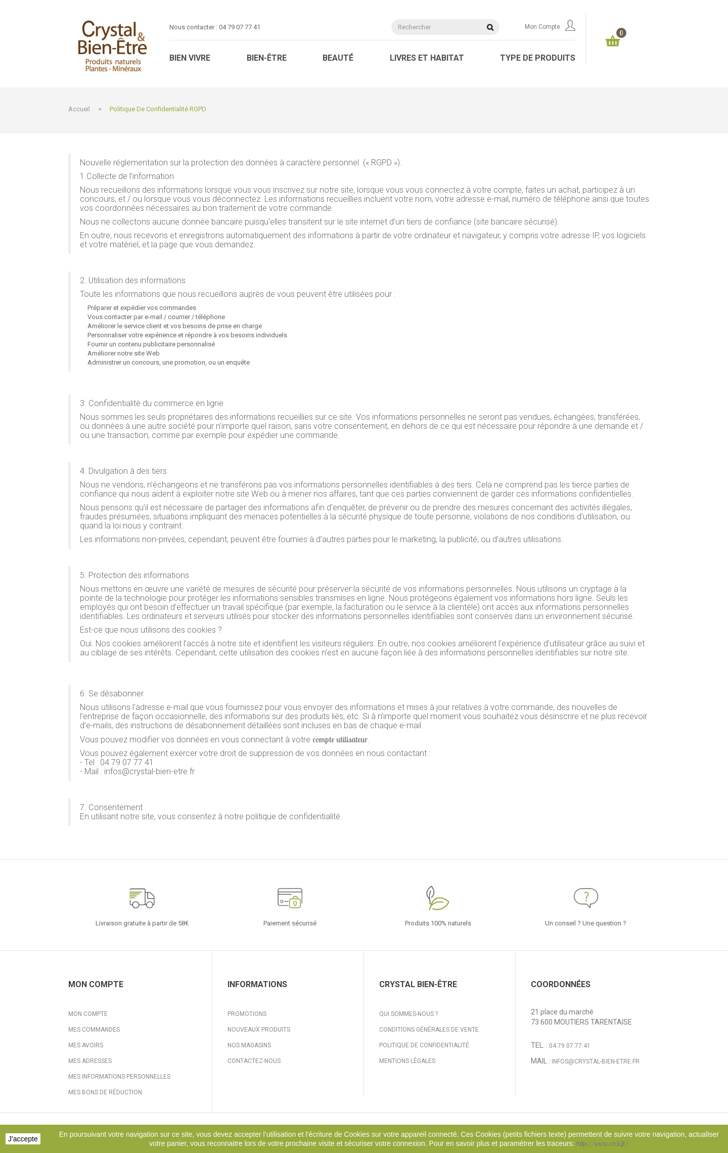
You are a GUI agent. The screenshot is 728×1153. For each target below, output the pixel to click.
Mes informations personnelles (119, 1076)
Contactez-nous (254, 1061)
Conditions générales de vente (429, 1029)
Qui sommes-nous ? (408, 1013)
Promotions (247, 1013)
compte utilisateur (340, 739)
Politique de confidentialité (424, 1045)
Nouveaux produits (259, 1029)
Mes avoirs (85, 1045)
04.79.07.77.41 (569, 1045)
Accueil (79, 109)
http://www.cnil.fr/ (602, 1143)
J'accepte (23, 1139)
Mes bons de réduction (105, 1092)
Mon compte (550, 26)
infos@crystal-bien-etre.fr (596, 1061)
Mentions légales (407, 1061)
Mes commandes (94, 1029)
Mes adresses (90, 1061)
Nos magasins (249, 1045)
